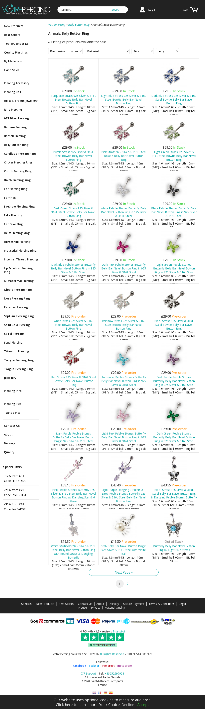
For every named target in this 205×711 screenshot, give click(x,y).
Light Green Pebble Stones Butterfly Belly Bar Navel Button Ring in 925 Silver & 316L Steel (174, 268)
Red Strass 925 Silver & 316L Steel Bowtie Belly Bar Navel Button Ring (73, 381)
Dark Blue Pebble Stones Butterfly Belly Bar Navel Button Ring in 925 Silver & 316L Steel (73, 268)
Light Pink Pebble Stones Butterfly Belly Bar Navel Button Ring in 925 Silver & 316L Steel (123, 437)
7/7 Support (88, 673)
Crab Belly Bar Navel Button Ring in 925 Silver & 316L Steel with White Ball (124, 550)
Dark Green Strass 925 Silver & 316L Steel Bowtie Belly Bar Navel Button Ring (73, 212)
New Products (13, 26)
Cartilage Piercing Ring (20, 153)
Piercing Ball (12, 92)
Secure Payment (133, 604)
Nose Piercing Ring (17, 298)
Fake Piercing (13, 215)
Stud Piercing (13, 342)
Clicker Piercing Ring (18, 162)
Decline (128, 704)
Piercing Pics (12, 404)
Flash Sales (11, 70)
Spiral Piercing (14, 334)
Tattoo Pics (12, 412)
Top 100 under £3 (16, 43)
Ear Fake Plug (13, 224)
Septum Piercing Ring (19, 316)
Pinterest (108, 666)
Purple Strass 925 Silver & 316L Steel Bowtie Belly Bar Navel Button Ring (73, 155)
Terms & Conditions (162, 604)
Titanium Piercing (16, 351)
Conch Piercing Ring (17, 171)
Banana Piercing (15, 127)
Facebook (79, 666)
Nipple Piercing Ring (18, 289)
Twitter (94, 666)
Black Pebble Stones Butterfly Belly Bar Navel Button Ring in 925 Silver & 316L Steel (174, 212)
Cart (185, 9)
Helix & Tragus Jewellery (21, 101)
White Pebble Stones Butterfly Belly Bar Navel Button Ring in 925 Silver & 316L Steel (124, 212)
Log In (152, 9)
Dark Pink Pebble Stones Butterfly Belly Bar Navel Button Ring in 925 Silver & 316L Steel (123, 268)
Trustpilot (119, 631)
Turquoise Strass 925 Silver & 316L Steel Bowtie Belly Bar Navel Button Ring (73, 99)
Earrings (10, 198)
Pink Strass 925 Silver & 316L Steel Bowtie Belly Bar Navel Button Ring (123, 155)
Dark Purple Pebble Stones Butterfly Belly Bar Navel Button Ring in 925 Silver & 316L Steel (174, 381)
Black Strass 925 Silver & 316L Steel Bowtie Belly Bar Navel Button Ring (174, 324)
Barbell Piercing (15, 136)
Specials (26, 604)
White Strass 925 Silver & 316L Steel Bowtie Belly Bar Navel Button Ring (73, 324)
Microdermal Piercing (19, 281)
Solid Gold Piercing (17, 325)
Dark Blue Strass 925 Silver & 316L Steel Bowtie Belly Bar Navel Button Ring (173, 99)
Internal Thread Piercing (21, 259)
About (8, 434)
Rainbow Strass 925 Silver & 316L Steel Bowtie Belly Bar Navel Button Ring (123, 324)
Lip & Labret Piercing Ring (18, 270)
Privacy (95, 607)
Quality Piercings (16, 52)
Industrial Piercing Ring (20, 250)
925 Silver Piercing (16, 118)
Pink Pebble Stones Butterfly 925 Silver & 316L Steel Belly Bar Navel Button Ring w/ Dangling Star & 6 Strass (73, 495)
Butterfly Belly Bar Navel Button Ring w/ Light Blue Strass (174, 548)
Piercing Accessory (16, 83)
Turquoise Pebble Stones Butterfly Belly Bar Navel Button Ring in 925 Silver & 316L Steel (123, 381)
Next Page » (124, 572)
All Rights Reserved (111, 654)
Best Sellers (12, 35)
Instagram (124, 666)
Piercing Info (13, 391)
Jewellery (10, 378)
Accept (143, 704)
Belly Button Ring (16, 145)
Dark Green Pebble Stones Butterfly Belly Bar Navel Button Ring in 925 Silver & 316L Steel (174, 437)
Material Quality (115, 607)
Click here (64, 704)
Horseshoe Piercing (17, 242)
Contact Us (12, 426)
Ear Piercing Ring (15, 189)
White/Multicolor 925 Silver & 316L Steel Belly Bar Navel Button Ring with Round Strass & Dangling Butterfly (73, 551)
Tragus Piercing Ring (18, 369)
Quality (9, 452)
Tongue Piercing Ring (19, 360)
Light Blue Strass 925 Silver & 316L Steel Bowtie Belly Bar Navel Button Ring (123, 99)
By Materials (13, 61)
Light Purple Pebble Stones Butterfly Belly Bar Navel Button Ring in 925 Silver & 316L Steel (73, 437)
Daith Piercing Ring (17, 180)
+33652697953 (114, 673)
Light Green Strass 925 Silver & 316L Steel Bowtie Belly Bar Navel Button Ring (174, 155)
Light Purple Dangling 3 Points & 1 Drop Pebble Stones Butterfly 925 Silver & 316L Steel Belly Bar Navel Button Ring (123, 495)
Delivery (9, 443)
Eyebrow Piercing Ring (19, 206)
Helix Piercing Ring (17, 233)
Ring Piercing (13, 109)
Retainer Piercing (16, 307)
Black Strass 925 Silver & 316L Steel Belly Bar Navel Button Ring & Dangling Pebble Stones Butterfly (174, 493)
